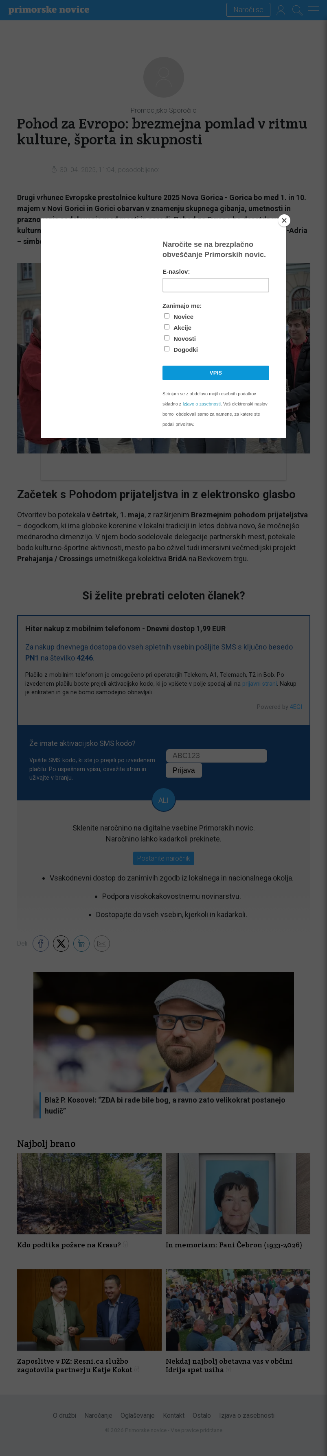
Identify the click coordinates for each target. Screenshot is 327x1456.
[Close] (284, 220)
